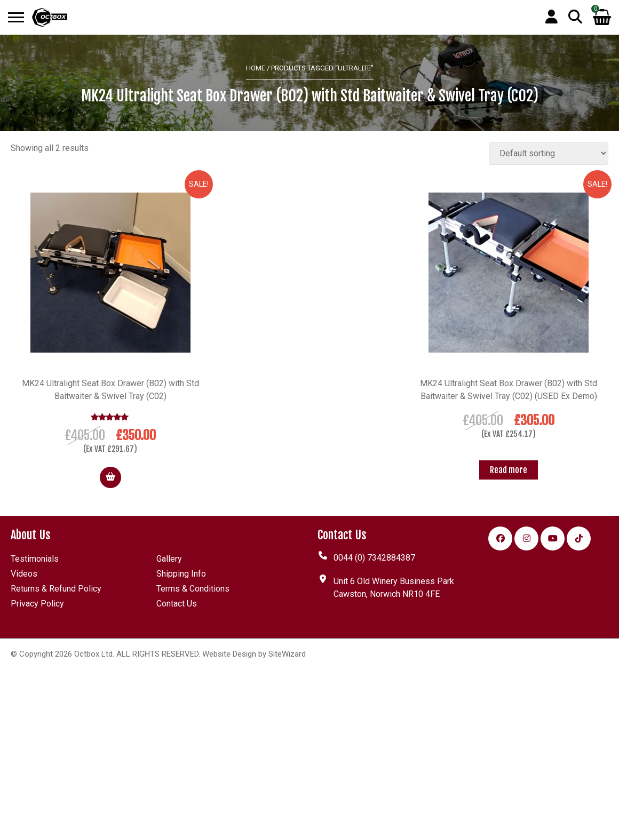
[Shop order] (548, 153)
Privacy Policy (37, 603)
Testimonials (35, 559)
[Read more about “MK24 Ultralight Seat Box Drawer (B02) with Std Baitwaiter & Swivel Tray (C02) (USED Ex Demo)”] (508, 470)
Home (255, 68)
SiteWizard (287, 654)
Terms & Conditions (192, 589)
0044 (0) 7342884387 (374, 558)
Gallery (169, 559)
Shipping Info (181, 574)
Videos (24, 574)
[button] (110, 477)
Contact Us (176, 603)
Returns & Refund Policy (56, 589)
